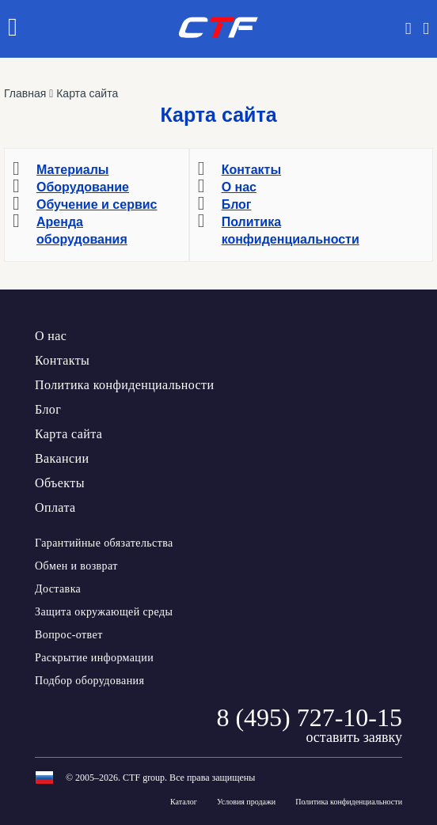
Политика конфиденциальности (124, 385)
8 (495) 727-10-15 (309, 717)
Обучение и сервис (96, 204)
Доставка (58, 589)
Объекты (60, 483)
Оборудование (82, 187)
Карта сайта (68, 434)
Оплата (55, 507)
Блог (237, 204)
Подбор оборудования (89, 681)
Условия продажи (246, 802)
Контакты (251, 169)
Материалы (72, 169)
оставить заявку (354, 737)
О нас (239, 187)
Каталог (183, 802)
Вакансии (62, 458)
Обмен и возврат (76, 566)
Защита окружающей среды (104, 612)
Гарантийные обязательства (104, 543)
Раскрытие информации (94, 658)
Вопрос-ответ (69, 635)
